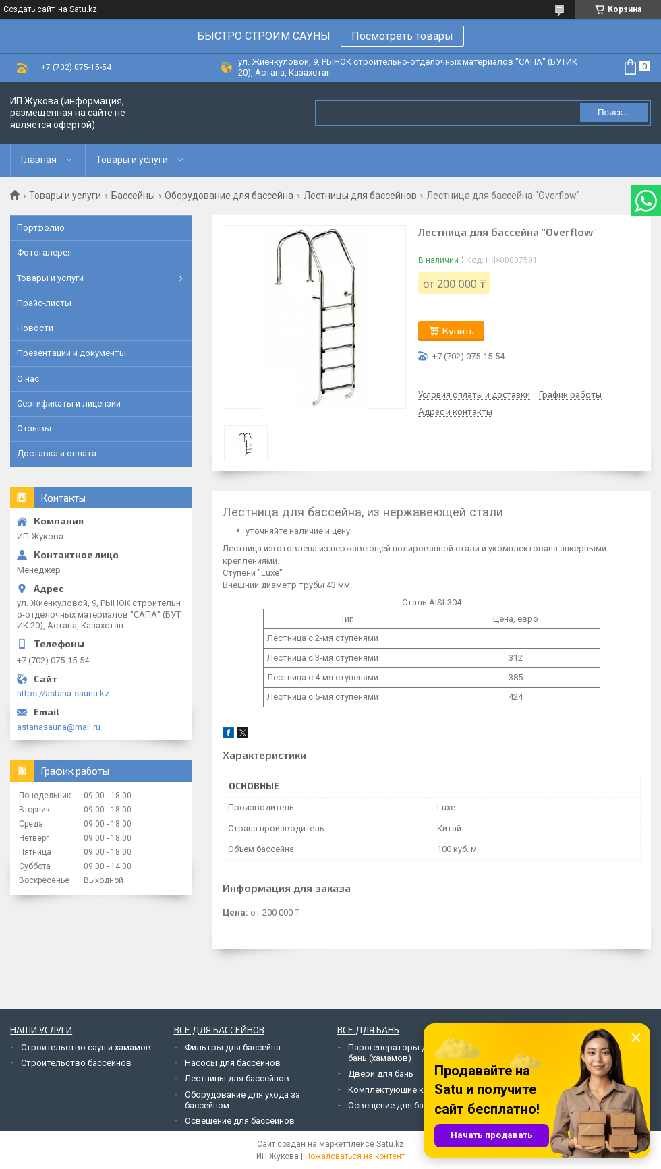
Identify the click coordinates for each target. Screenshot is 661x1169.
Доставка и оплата (56, 453)
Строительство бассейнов (76, 1063)
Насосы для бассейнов (233, 1063)
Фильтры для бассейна (233, 1047)
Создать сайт (29, 9)
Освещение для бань (390, 1105)
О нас (28, 378)
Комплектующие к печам (399, 1090)
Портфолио (41, 227)
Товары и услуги (132, 159)
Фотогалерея (44, 252)
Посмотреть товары (402, 36)
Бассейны (133, 195)
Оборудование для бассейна (229, 195)
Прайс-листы (44, 303)
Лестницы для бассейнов (360, 195)
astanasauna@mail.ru (58, 727)
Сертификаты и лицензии (69, 403)
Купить (458, 330)
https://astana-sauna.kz (63, 693)
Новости (35, 328)
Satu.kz (390, 1144)
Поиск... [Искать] (614, 112)
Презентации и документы (71, 353)
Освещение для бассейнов (240, 1121)
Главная (39, 159)
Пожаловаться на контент (355, 1156)
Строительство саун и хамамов (86, 1047)
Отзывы (34, 428)
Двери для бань (380, 1074)
